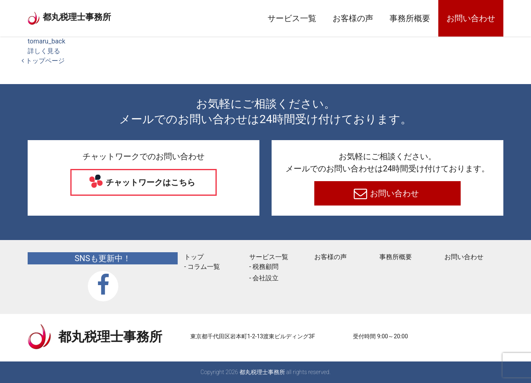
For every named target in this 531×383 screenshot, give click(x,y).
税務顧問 (265, 266)
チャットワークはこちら (150, 182)
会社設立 (265, 278)
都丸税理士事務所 (102, 16)
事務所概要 (410, 18)
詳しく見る (44, 51)
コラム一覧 (203, 266)
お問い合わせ (470, 18)
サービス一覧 (292, 18)
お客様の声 (353, 18)
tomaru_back (46, 41)
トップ (194, 257)
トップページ (43, 61)
